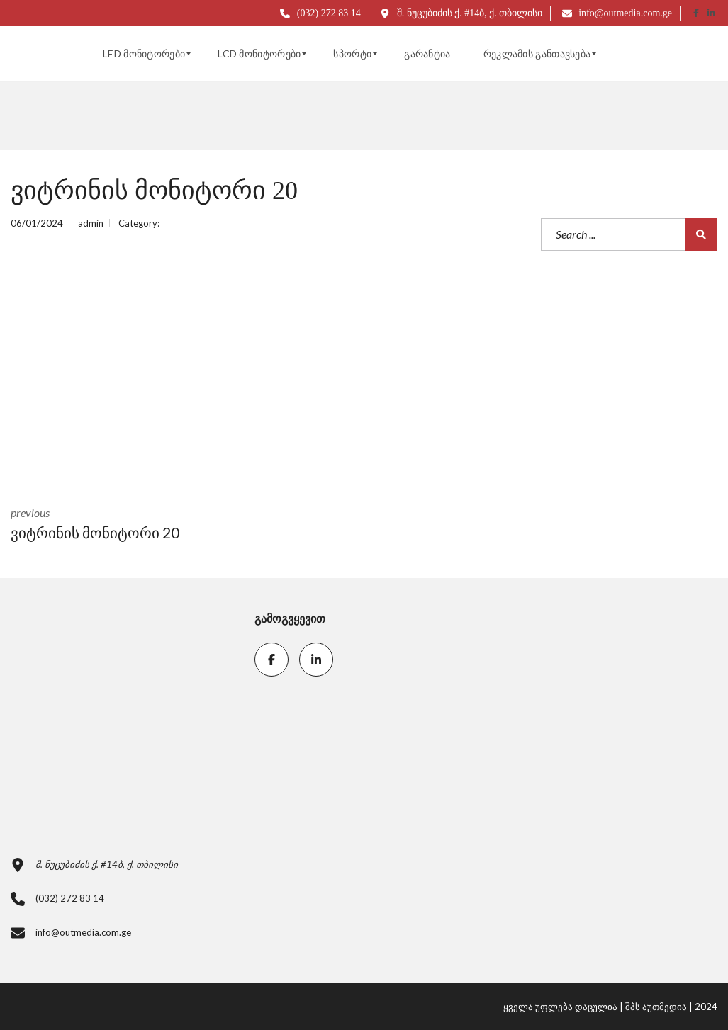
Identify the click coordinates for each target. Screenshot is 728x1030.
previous (126, 525)
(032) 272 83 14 (320, 13)
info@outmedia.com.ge (617, 13)
